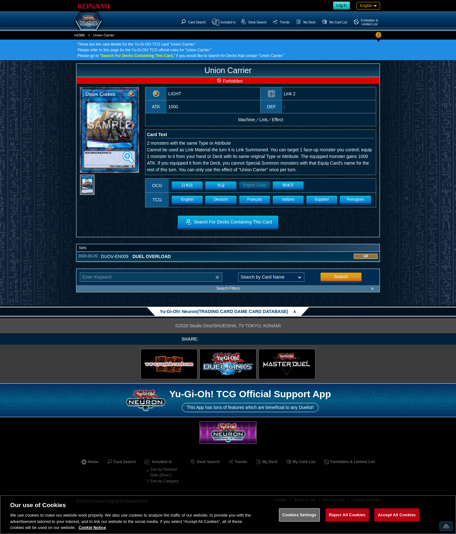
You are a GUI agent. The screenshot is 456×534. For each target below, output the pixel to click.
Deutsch (221, 199)
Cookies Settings (299, 514)
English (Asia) (254, 185)
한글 (221, 185)
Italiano (288, 199)
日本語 (187, 185)
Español (322, 199)
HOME (79, 35)
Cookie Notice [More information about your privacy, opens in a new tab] (92, 527)
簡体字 (288, 185)
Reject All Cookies (347, 514)
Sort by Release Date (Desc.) (163, 472)
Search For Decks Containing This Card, (137, 55)
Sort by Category (164, 481)
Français (254, 199)
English (187, 199)
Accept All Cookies (397, 514)
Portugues (355, 199)
